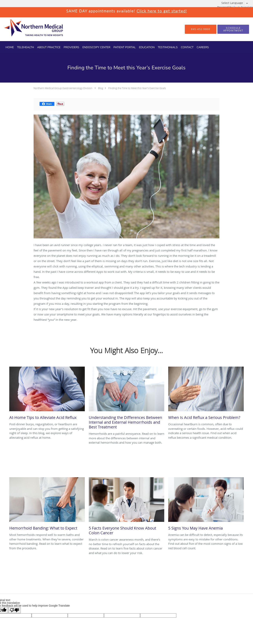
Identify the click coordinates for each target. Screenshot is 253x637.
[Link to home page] (26, 29)
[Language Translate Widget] (236, 3)
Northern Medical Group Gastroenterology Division (63, 88)
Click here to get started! (162, 11)
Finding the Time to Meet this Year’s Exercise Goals (137, 88)
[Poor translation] (14, 610)
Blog (100, 88)
